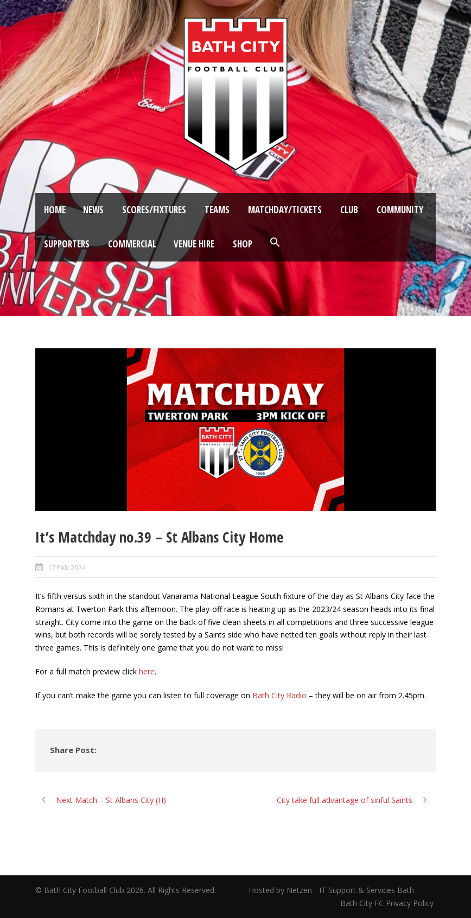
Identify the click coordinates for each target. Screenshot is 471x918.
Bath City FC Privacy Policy (388, 903)
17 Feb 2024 (67, 567)
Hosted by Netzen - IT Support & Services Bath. (332, 890)
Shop (242, 244)
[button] (275, 242)
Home (55, 209)
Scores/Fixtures (154, 209)
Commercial (132, 244)
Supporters (67, 244)
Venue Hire (194, 244)
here (147, 671)
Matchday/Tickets (285, 209)
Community (400, 209)
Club (349, 209)
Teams (217, 209)
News (93, 209)
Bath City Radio (279, 695)
